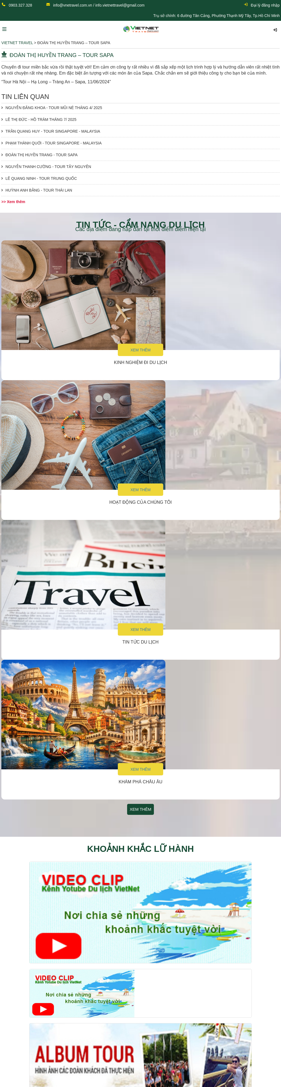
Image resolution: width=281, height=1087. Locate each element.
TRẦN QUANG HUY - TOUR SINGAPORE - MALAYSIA (52, 131)
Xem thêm (140, 350)
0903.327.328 (20, 5)
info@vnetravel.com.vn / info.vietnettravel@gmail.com (98, 5)
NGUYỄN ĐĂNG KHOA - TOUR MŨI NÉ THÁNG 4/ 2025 (53, 108)
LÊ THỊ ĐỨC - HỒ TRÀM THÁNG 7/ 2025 (41, 119)
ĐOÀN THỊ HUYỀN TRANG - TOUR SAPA (41, 155)
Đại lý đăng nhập (262, 5)
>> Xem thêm (13, 202)
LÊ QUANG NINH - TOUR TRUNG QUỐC (41, 178)
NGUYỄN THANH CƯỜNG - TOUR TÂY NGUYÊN (48, 166)
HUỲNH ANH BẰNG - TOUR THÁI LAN (38, 190)
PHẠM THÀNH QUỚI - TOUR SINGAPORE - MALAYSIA (53, 143)
